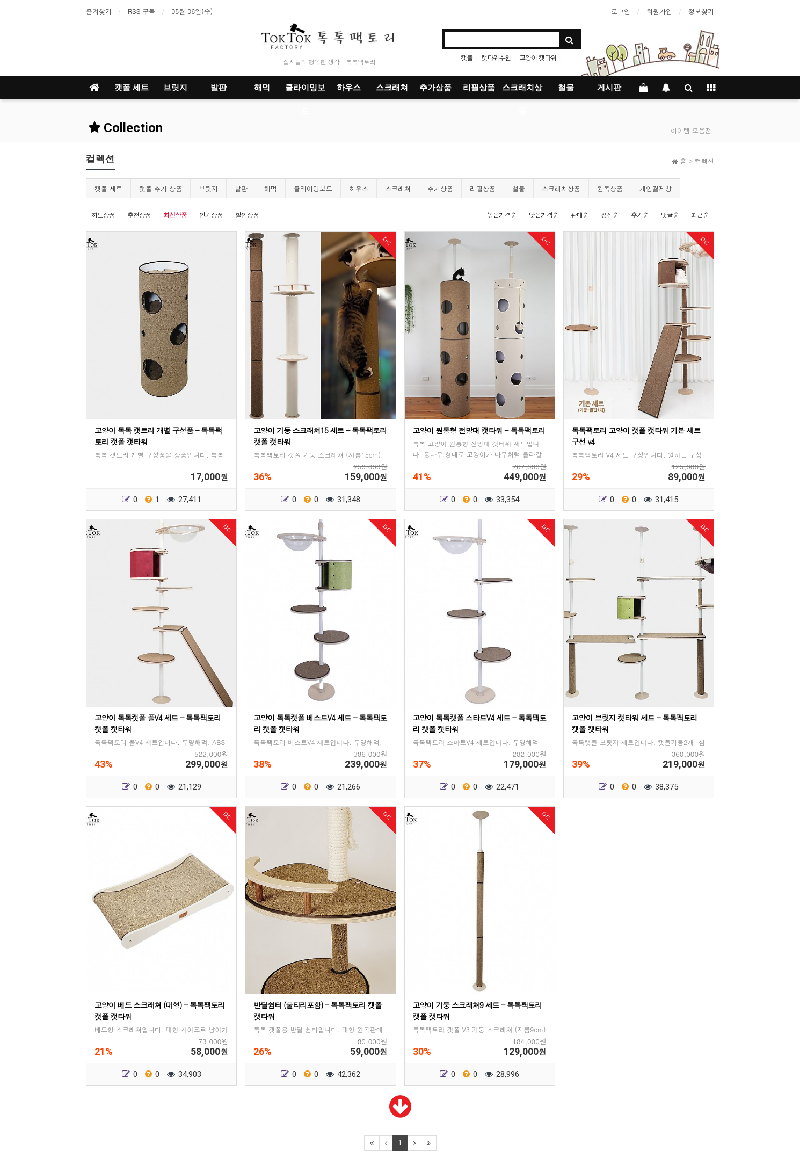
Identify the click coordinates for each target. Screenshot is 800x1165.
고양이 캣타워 (537, 57)
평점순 (610, 214)
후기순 (640, 214)
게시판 (609, 87)
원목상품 (610, 188)
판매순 (579, 214)
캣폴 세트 (131, 87)
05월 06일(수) (192, 11)
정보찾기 (701, 11)
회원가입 (659, 11)
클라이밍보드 (305, 91)
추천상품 (139, 214)
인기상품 (211, 214)
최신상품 (175, 214)
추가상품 (435, 87)
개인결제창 (655, 188)
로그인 (620, 11)
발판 (218, 87)
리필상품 (479, 87)
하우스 (349, 87)
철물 (566, 87)
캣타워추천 (496, 57)
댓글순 (670, 214)
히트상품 (103, 214)
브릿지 (175, 87)
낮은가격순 (543, 214)
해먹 (262, 87)
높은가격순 (502, 214)
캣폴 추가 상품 (160, 188)
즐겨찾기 (99, 11)
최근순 (700, 214)
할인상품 (247, 214)
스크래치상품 (522, 91)
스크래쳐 (392, 87)
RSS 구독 (141, 11)
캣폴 (466, 57)
